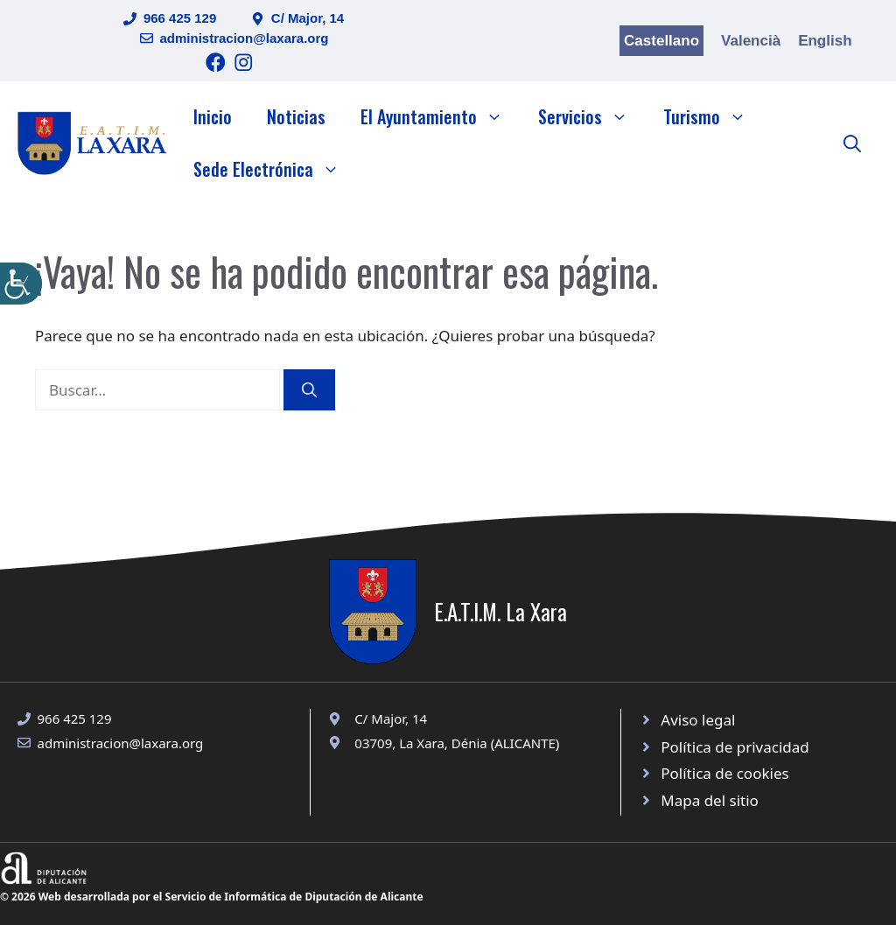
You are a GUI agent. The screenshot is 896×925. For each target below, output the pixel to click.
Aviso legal (698, 720)
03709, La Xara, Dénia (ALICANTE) (456, 743)
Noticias (296, 116)
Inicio (212, 116)
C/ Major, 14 (307, 18)
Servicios (592, 116)
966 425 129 (180, 18)
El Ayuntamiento (440, 116)
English (824, 40)
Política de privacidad (734, 747)
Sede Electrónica (275, 169)
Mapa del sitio (710, 800)
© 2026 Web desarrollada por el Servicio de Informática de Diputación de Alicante (212, 896)
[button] (852, 142)
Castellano (661, 40)
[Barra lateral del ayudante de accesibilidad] (21, 284)
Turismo (713, 116)
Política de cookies (724, 773)
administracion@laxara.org (244, 38)
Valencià (750, 40)
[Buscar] (309, 390)
